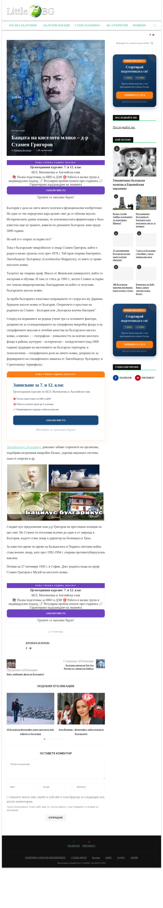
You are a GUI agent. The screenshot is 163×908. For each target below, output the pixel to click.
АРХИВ (134, 857)
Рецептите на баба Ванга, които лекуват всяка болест (145, 289)
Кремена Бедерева (22, 150)
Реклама (96, 857)
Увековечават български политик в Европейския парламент (129, 184)
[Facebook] (150, 34)
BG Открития (117, 25)
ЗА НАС (121, 857)
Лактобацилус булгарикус (24, 447)
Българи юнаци (56, 25)
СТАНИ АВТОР (79, 857)
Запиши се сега (134, 95)
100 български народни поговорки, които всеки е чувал (123, 287)
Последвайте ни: (124, 127)
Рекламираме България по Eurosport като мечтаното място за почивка (146, 220)
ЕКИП (108, 857)
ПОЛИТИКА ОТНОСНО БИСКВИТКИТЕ (45, 857)
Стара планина (87, 25)
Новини (139, 25)
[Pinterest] (153, 34)
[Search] (154, 25)
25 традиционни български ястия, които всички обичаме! (121, 255)
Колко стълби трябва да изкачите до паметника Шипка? (122, 219)
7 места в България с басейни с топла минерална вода (146, 254)
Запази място (56, 190)
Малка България (23, 25)
